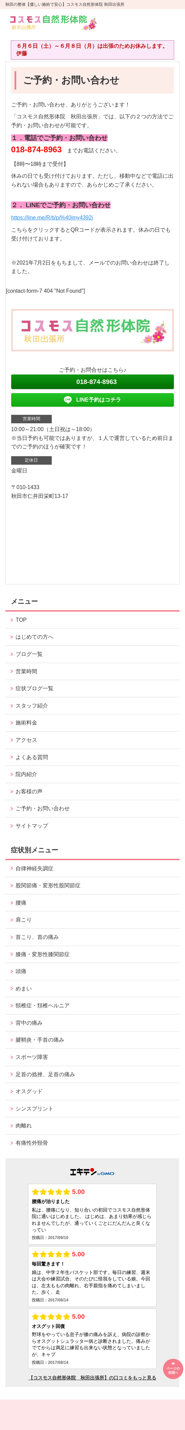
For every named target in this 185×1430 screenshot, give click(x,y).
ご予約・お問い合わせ (43, 808)
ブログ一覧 (29, 654)
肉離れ (24, 1125)
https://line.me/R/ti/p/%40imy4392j (52, 217)
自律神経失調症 (34, 868)
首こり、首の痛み (37, 937)
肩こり (24, 920)
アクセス (26, 740)
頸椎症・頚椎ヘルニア (43, 1005)
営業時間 (26, 671)
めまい (24, 988)
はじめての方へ (34, 637)
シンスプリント (34, 1109)
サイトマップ (32, 826)
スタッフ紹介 (32, 706)
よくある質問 (32, 757)
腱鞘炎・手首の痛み (40, 1040)
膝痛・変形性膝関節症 (43, 954)
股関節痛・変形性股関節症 (48, 885)
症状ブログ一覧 (34, 688)
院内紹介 (26, 774)
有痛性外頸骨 (32, 1143)
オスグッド (29, 1091)
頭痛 (21, 971)
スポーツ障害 (32, 1057)
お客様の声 (29, 791)
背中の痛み (29, 1023)
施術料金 (26, 723)
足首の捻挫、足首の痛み (45, 1074)
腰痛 (21, 903)
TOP (21, 620)
